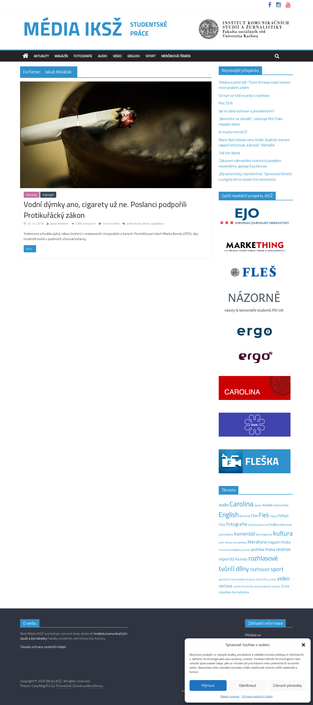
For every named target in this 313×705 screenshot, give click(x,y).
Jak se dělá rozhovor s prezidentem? (247, 111)
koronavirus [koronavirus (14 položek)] (264, 534)
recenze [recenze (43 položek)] (283, 549)
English (134, 55)
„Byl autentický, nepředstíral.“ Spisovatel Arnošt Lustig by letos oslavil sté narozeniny (255, 176)
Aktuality (41, 55)
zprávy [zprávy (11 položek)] (276, 586)
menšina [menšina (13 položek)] (224, 550)
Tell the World (229, 153)
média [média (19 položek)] (235, 549)
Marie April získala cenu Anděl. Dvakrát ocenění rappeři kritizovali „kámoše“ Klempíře (254, 142)
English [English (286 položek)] (229, 514)
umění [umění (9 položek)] (272, 579)
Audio (102, 55)
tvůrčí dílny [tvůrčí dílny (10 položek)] (262, 579)
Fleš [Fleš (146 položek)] (264, 515)
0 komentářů (109, 223)
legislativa (157, 223)
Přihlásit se (253, 634)
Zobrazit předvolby (287, 685)
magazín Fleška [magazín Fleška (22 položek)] (279, 542)
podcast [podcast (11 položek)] (245, 550)
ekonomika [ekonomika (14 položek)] (281, 505)
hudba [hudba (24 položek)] (274, 524)
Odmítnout (247, 685)
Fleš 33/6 (226, 103)
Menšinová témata (175, 55)
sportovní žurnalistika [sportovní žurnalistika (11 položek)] (232, 579)
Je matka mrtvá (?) (233, 132)
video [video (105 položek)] (283, 578)
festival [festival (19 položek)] (245, 516)
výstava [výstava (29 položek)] (225, 586)
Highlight (48, 194)
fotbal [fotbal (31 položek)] (283, 516)
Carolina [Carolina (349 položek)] (241, 503)
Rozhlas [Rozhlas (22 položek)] (241, 559)
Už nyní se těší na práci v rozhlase (244, 95)
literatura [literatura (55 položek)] (256, 541)
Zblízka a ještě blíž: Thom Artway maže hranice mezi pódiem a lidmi (255, 85)
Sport (150, 55)
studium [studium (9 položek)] (250, 579)
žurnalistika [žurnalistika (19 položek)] (240, 592)
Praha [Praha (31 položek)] (270, 549)
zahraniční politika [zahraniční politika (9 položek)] (243, 586)
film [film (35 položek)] (254, 515)
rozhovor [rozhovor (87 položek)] (260, 569)
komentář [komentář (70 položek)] (244, 533)
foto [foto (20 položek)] (222, 524)
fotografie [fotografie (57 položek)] (236, 524)
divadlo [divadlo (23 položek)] (267, 505)
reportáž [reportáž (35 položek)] (227, 559)
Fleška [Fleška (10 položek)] (273, 516)
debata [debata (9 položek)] (257, 505)
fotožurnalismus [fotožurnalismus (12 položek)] (258, 524)
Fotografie (83, 55)
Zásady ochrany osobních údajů (43, 646)
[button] (303, 644)
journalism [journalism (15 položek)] (226, 534)
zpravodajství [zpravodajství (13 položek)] (262, 586)
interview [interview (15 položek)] (285, 524)
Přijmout (208, 685)
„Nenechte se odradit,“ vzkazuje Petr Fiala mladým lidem (250, 121)
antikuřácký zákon (138, 223)
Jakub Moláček (59, 223)
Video (117, 55)
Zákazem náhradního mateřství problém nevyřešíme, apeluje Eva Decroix (250, 163)
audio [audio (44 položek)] (224, 504)
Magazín (61, 55)
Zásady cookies (229, 696)
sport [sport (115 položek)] (277, 569)
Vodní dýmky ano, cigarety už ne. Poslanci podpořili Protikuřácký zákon (105, 209)
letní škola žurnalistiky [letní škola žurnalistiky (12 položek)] (233, 542)
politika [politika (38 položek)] (257, 549)
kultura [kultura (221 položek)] (283, 533)
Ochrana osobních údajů (257, 696)
